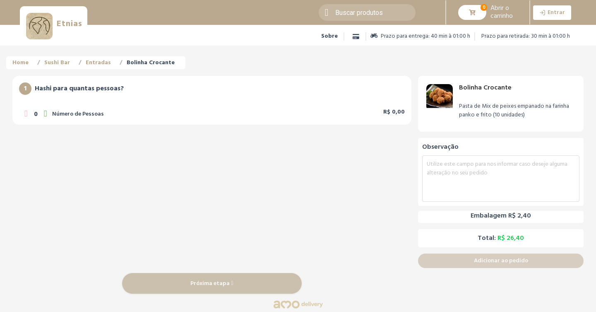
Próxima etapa (211, 283)
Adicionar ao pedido (501, 261)
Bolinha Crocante (151, 62)
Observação (440, 147)
